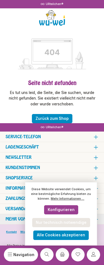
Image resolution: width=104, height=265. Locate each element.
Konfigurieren (61, 209)
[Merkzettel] (78, 254)
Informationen (22, 188)
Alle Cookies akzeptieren (61, 235)
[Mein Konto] (93, 254)
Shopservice (19, 178)
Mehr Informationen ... (67, 198)
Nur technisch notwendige (61, 222)
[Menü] (21, 254)
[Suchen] (47, 254)
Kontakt (11, 231)
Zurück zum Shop (52, 118)
